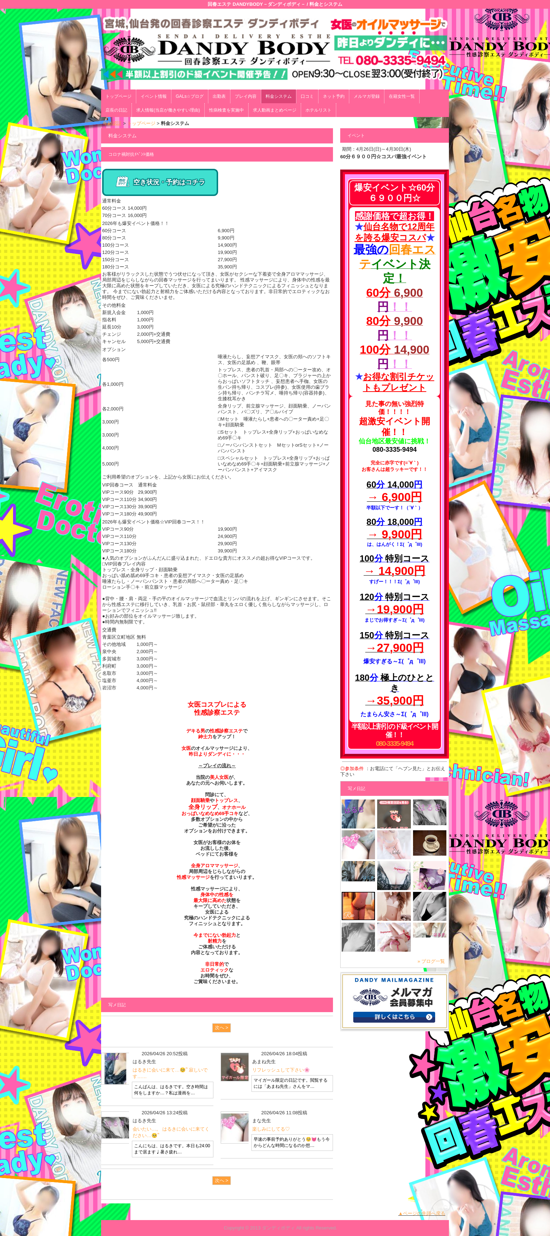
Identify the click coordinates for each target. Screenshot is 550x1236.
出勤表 (219, 96)
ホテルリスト (318, 110)
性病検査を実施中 (226, 110)
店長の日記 (116, 110)
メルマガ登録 (367, 96)
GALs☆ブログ (190, 96)
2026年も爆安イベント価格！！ (135, 223)
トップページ (118, 96)
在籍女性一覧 (402, 96)
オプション (114, 349)
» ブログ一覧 (431, 961)
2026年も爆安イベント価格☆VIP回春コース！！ (153, 522)
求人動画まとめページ (274, 110)
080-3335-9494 (394, 743)
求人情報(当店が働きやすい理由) (168, 110)
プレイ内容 (246, 96)
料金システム (279, 96)
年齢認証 (112, 123)
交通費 (109, 629)
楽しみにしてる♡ (271, 1129)
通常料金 (111, 201)
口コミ (307, 96)
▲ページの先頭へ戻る (421, 1213)
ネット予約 (334, 96)
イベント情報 (154, 96)
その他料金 (114, 305)
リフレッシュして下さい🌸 (281, 1070)
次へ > (221, 1027)
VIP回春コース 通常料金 (129, 485)
